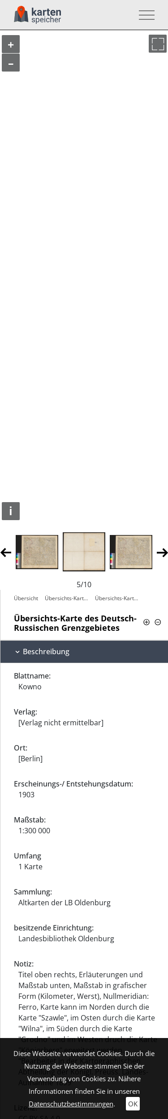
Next (162, 551)
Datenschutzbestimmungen (71, 1103)
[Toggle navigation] (144, 15)
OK (133, 1103)
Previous (5, 551)
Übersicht (26, 598)
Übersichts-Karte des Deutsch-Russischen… (67, 598)
